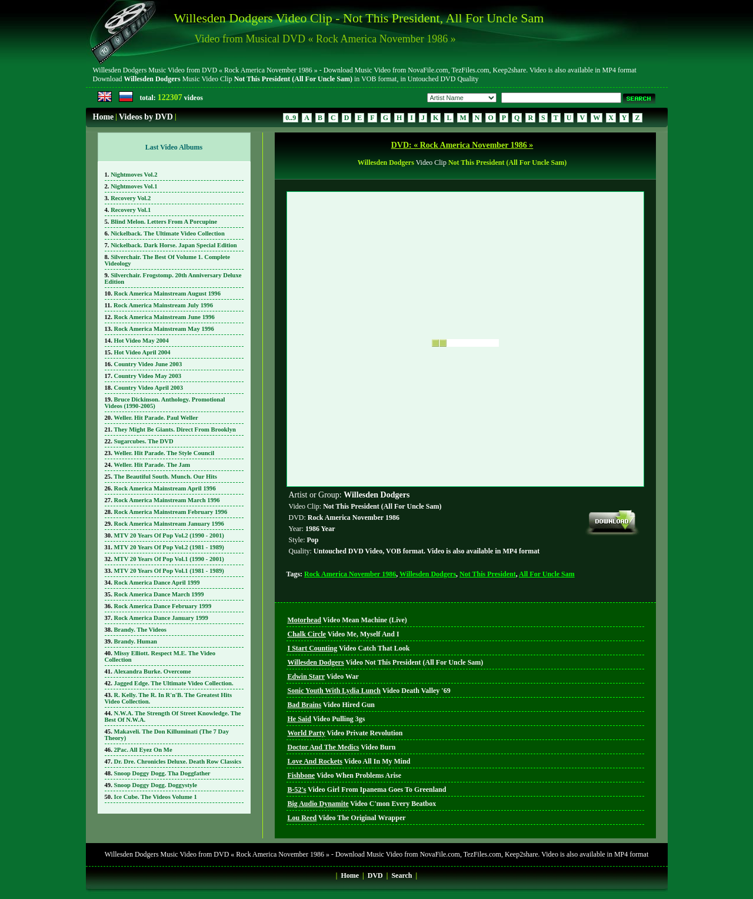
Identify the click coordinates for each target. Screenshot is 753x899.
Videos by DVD (146, 116)
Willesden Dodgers (427, 574)
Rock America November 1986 (350, 574)
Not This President (487, 574)
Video (347, 620)
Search (401, 875)
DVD (375, 875)
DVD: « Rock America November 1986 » (462, 145)
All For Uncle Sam (547, 574)
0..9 (290, 118)
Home (103, 116)
